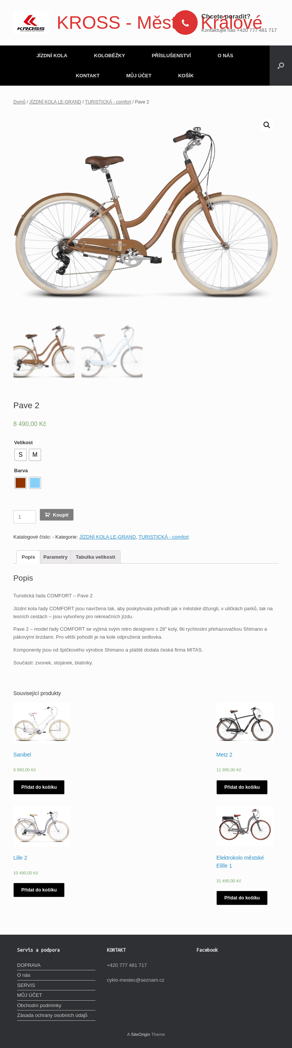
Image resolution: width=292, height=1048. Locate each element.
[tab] (28, 556)
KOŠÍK (186, 75)
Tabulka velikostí (95, 556)
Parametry (55, 556)
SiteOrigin (140, 1033)
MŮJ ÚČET (138, 75)
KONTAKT (88, 75)
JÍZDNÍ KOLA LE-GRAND (55, 102)
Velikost (23, 441)
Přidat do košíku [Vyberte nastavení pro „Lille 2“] (39, 888)
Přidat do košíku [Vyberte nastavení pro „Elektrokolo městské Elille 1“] (242, 896)
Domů (19, 102)
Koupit (60, 514)
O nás (23, 974)
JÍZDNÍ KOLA (52, 55)
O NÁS (225, 55)
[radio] (20, 453)
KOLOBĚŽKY (109, 55)
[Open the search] (281, 65)
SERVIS (26, 984)
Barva (21, 469)
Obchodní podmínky (39, 1004)
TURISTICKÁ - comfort (108, 102)
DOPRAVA (29, 964)
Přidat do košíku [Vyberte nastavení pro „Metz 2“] (242, 786)
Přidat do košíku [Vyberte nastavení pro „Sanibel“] (39, 786)
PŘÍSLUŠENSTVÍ (171, 55)
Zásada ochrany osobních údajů (52, 1014)
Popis (28, 556)
